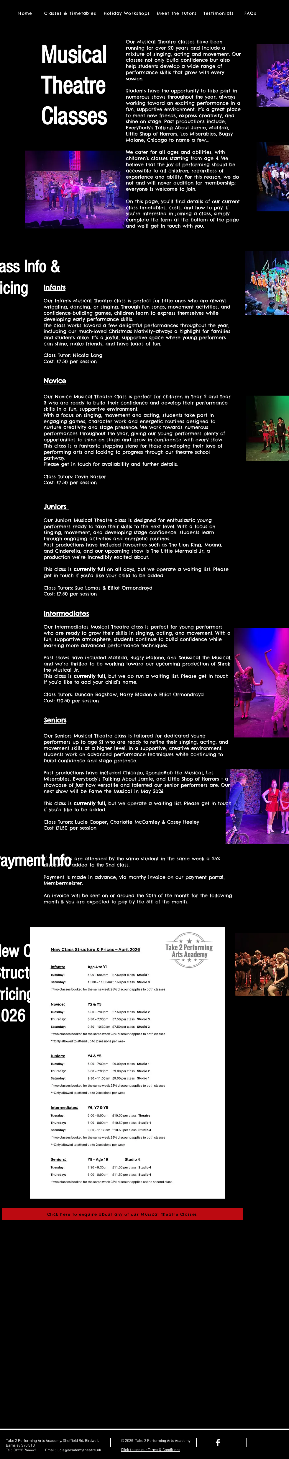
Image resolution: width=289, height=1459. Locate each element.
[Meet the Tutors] (177, 13)
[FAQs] (251, 13)
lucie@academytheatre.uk (79, 1449)
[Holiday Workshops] (127, 13)
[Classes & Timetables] (70, 13)
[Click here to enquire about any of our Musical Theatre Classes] (122, 1214)
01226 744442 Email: (35, 1449)
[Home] (26, 13)
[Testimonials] (219, 13)
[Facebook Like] (269, 1443)
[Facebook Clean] (217, 1442)
